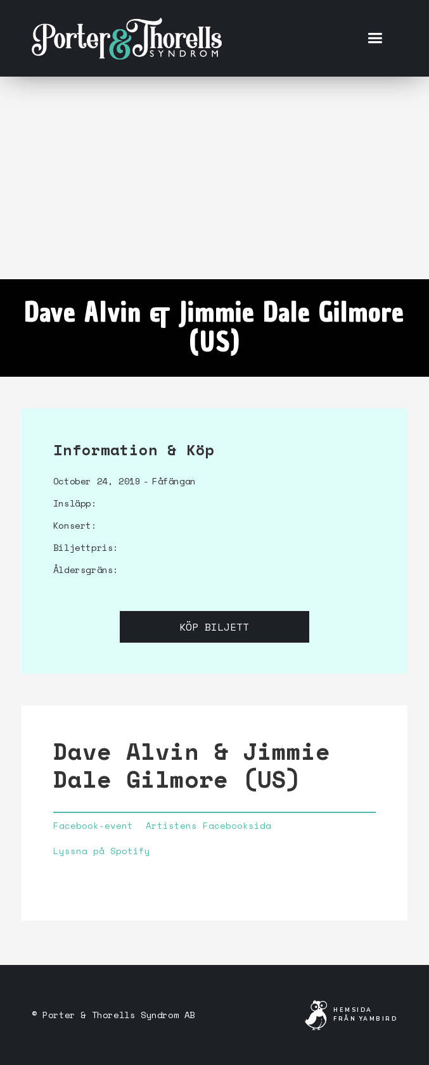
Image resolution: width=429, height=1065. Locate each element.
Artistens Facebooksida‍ (208, 825)
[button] (374, 38)
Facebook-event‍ (93, 825)
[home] (127, 38)
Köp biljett (214, 626)
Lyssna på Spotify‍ (101, 851)
